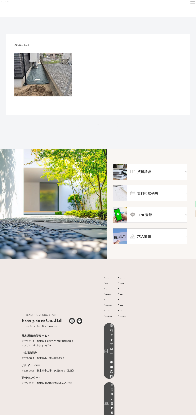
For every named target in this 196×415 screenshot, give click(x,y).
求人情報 (148, 318)
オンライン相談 (151, 296)
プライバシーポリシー (155, 323)
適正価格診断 (150, 301)
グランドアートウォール (119, 312)
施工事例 (110, 290)
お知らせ (110, 296)
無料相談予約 (150, 312)
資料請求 (148, 307)
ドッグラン (111, 307)
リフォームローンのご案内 (120, 323)
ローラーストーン (115, 318)
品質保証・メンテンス (155, 285)
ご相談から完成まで (116, 301)
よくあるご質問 (151, 290)
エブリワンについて (116, 285)
